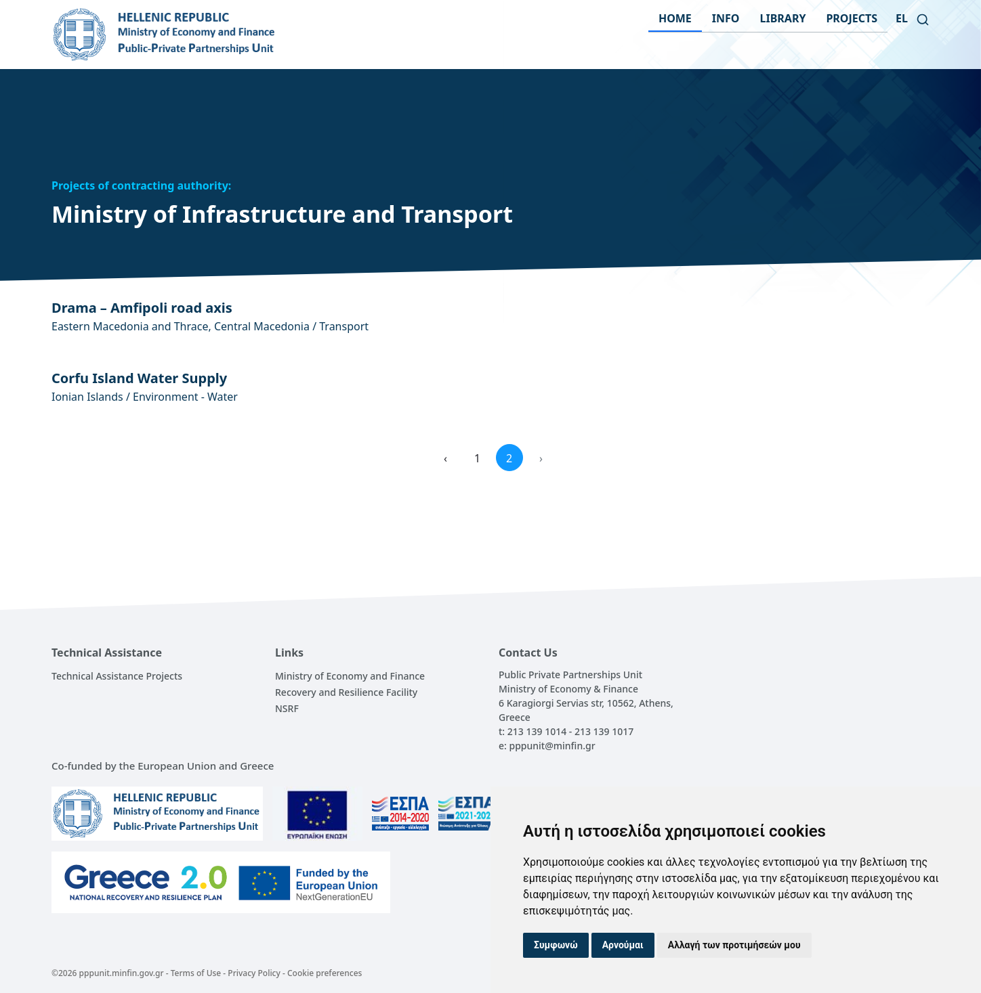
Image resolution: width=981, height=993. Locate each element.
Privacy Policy (254, 973)
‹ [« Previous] (445, 458)
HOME (675, 18)
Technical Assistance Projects (116, 675)
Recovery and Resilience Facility (346, 692)
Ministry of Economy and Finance (350, 675)
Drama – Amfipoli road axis (141, 308)
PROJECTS (851, 18)
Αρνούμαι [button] (623, 945)
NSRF (287, 708)
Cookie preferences (324, 973)
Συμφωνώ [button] (556, 945)
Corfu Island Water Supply (139, 378)
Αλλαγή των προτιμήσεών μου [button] (734, 945)
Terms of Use (196, 973)
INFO (726, 18)
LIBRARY (783, 18)
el (902, 18)
